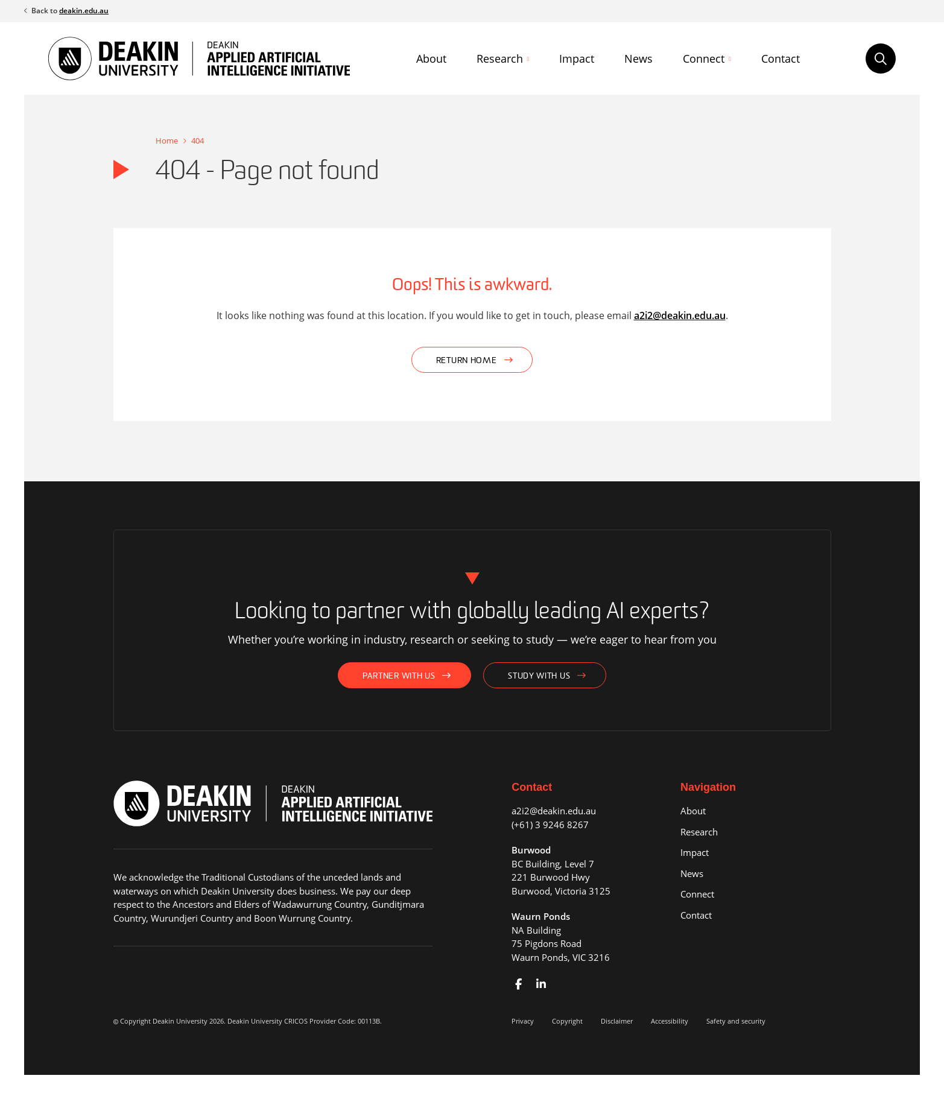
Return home (466, 361)
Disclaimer (617, 1020)
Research (500, 58)
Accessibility (669, 1020)
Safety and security (735, 1020)
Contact (780, 58)
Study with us (539, 676)
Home (167, 140)
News (638, 58)
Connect (703, 58)
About (431, 58)
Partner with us (399, 676)
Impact (576, 58)
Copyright (567, 1020)
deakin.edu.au (84, 10)
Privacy (523, 1020)
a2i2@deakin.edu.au (680, 315)
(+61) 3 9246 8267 (550, 825)
